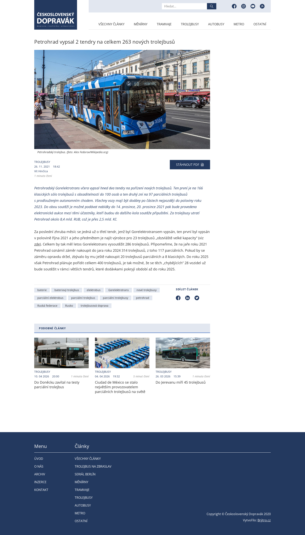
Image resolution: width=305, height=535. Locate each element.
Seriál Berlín (85, 474)
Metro (239, 24)
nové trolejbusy (147, 290)
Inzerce (40, 482)
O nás (38, 466)
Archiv (39, 474)
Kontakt (41, 490)
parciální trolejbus (83, 298)
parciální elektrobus (50, 298)
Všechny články (111, 24)
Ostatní (259, 24)
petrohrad (142, 298)
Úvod (38, 458)
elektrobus (94, 290)
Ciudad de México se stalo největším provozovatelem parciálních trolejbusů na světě (120, 387)
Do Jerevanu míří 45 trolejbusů (181, 382)
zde (37, 244)
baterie (42, 290)
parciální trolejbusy (115, 298)
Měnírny (140, 24)
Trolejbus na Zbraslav (93, 466)
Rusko (69, 305)
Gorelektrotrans (118, 290)
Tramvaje (164, 24)
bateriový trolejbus (66, 290)
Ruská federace (47, 305)
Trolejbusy (190, 24)
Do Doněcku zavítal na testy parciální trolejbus (56, 384)
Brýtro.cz (264, 520)
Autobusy (216, 24)
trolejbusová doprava (94, 305)
